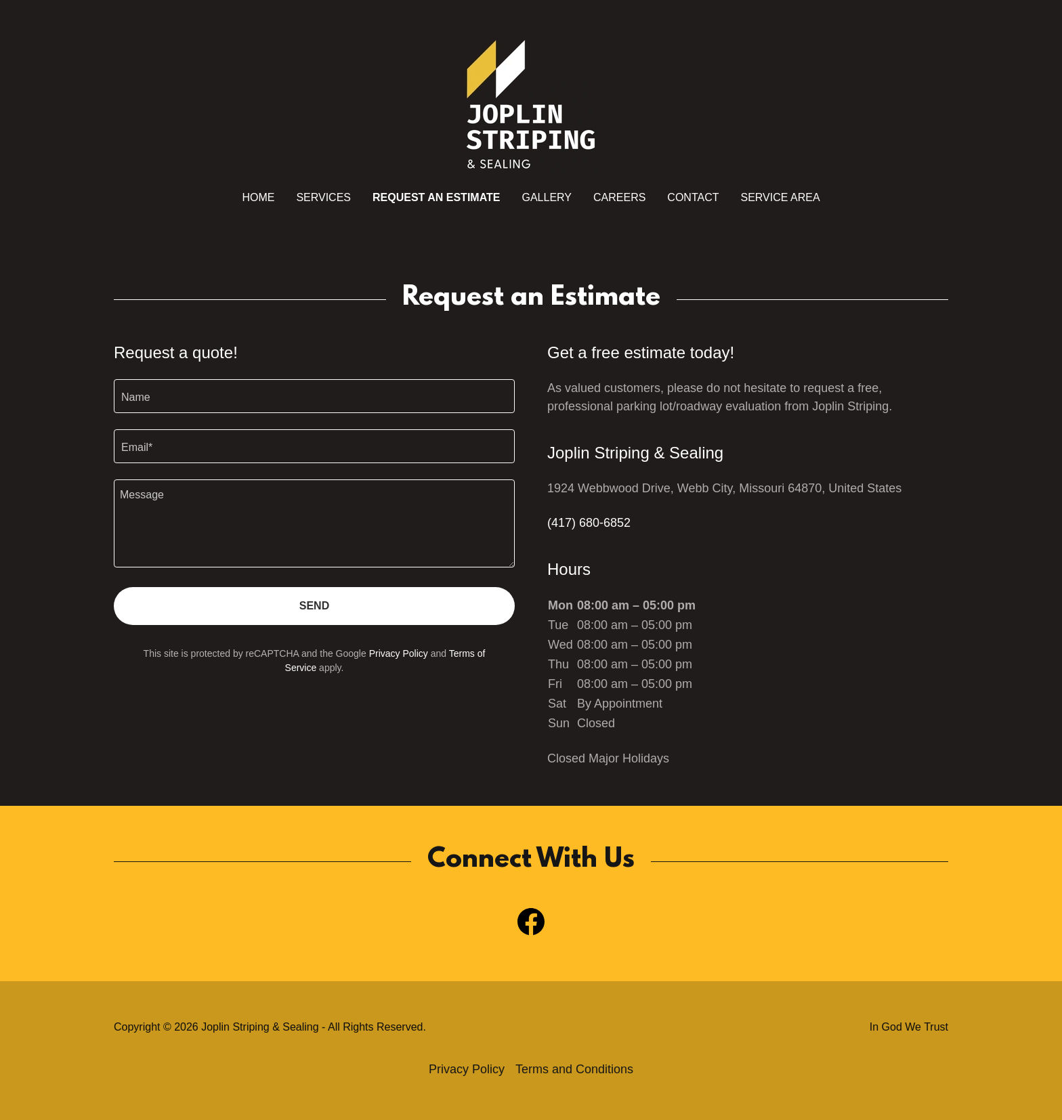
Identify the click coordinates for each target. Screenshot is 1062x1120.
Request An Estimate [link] (436, 197)
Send (314, 605)
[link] (531, 105)
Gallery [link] (547, 197)
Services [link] (323, 197)
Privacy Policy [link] (398, 653)
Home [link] (258, 197)
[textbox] (314, 396)
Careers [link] (619, 197)
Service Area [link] (780, 197)
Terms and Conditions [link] (574, 1069)
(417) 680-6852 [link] (589, 523)
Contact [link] (693, 197)
